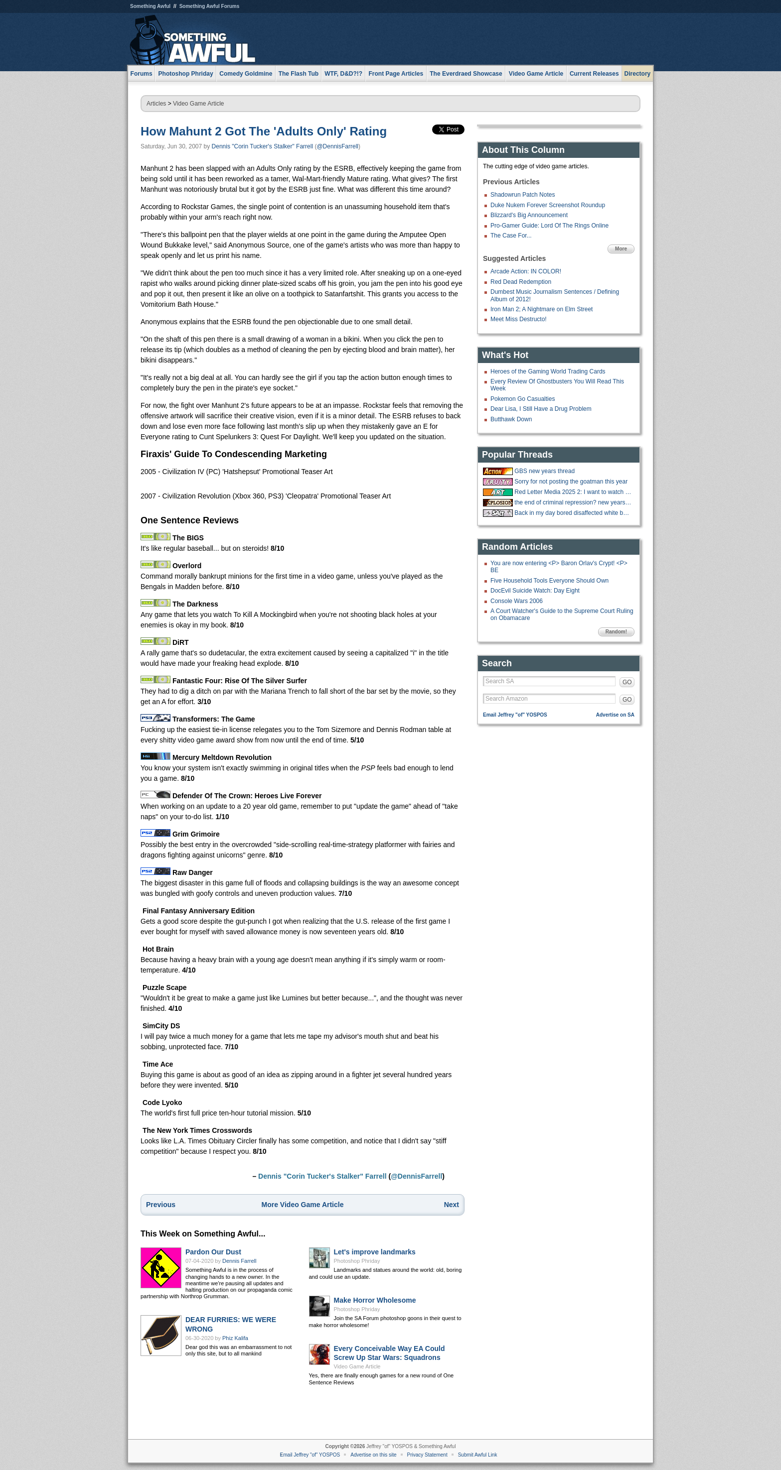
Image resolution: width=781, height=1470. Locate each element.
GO (627, 682)
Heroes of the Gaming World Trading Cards (548, 371)
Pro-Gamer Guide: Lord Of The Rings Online (549, 225)
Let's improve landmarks (375, 1252)
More (621, 248)
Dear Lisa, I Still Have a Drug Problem (541, 408)
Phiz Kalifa (235, 1338)
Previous (160, 1205)
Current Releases (594, 73)
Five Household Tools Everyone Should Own (549, 580)
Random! (616, 631)
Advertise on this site (373, 1455)
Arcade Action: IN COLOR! (525, 271)
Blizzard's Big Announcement (529, 215)
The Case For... (511, 235)
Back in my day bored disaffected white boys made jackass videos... (573, 512)
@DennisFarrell (337, 146)
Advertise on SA (615, 715)
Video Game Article (198, 103)
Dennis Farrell (239, 1261)
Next (451, 1205)
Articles (156, 103)
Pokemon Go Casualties (522, 398)
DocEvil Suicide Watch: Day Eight (535, 590)
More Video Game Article (303, 1205)
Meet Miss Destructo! (518, 319)
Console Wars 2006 (516, 601)
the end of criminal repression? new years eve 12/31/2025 (573, 502)
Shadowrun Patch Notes (522, 194)
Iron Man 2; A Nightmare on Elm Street (541, 309)
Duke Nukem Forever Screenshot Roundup (547, 205)
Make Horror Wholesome (375, 1300)
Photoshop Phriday (357, 1261)
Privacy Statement (427, 1455)
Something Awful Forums (209, 6)
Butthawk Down (511, 419)
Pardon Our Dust (213, 1252)
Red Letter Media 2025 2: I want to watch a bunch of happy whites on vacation (573, 492)
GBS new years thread (544, 471)
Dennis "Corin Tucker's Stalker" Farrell (262, 146)
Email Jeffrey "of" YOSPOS (515, 715)
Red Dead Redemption (520, 281)
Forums (142, 73)
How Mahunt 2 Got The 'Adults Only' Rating (264, 131)
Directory (638, 73)
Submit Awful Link (477, 1455)
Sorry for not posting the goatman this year (570, 481)
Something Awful (150, 6)
